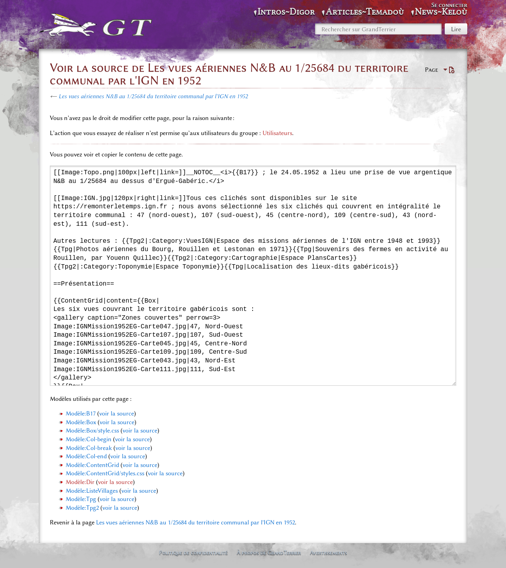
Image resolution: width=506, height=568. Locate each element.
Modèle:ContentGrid (92, 465)
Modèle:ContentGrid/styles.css (105, 473)
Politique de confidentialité (193, 552)
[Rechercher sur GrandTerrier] (378, 28)
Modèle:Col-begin (88, 439)
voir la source (116, 413)
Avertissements (328, 552)
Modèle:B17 (81, 413)
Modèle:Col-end (86, 456)
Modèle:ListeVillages (92, 490)
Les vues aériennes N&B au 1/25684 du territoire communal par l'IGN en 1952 (153, 96)
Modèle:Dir (80, 482)
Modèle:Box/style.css (92, 430)
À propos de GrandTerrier (269, 552)
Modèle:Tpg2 (82, 507)
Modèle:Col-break (89, 448)
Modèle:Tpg (81, 499)
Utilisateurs (277, 133)
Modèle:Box (81, 422)
